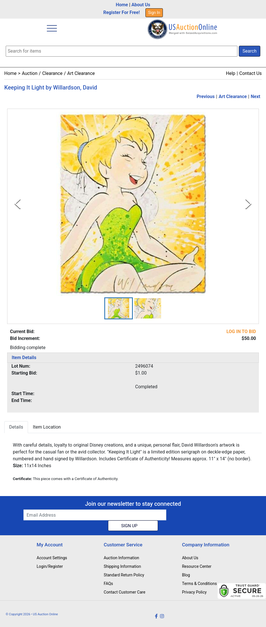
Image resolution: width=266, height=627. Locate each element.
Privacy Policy (194, 592)
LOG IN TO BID (241, 331)
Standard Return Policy (124, 575)
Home (122, 4)
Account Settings (52, 558)
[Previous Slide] (17, 204)
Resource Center (196, 566)
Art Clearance (81, 73)
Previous (206, 96)
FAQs (108, 583)
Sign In (154, 12)
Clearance (52, 73)
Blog (186, 575)
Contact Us (250, 73)
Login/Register (50, 566)
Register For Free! (121, 12)
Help (230, 73)
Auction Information (121, 558)
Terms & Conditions (199, 583)
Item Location (47, 427)
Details (16, 427)
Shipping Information (122, 566)
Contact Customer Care (124, 592)
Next (255, 96)
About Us (140, 4)
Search (250, 51)
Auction (29, 73)
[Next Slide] (248, 204)
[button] (118, 308)
